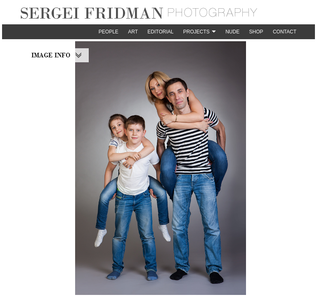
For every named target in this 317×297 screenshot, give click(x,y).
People (108, 32)
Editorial (160, 32)
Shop (256, 32)
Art (133, 32)
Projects (196, 32)
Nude (232, 32)
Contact (284, 32)
